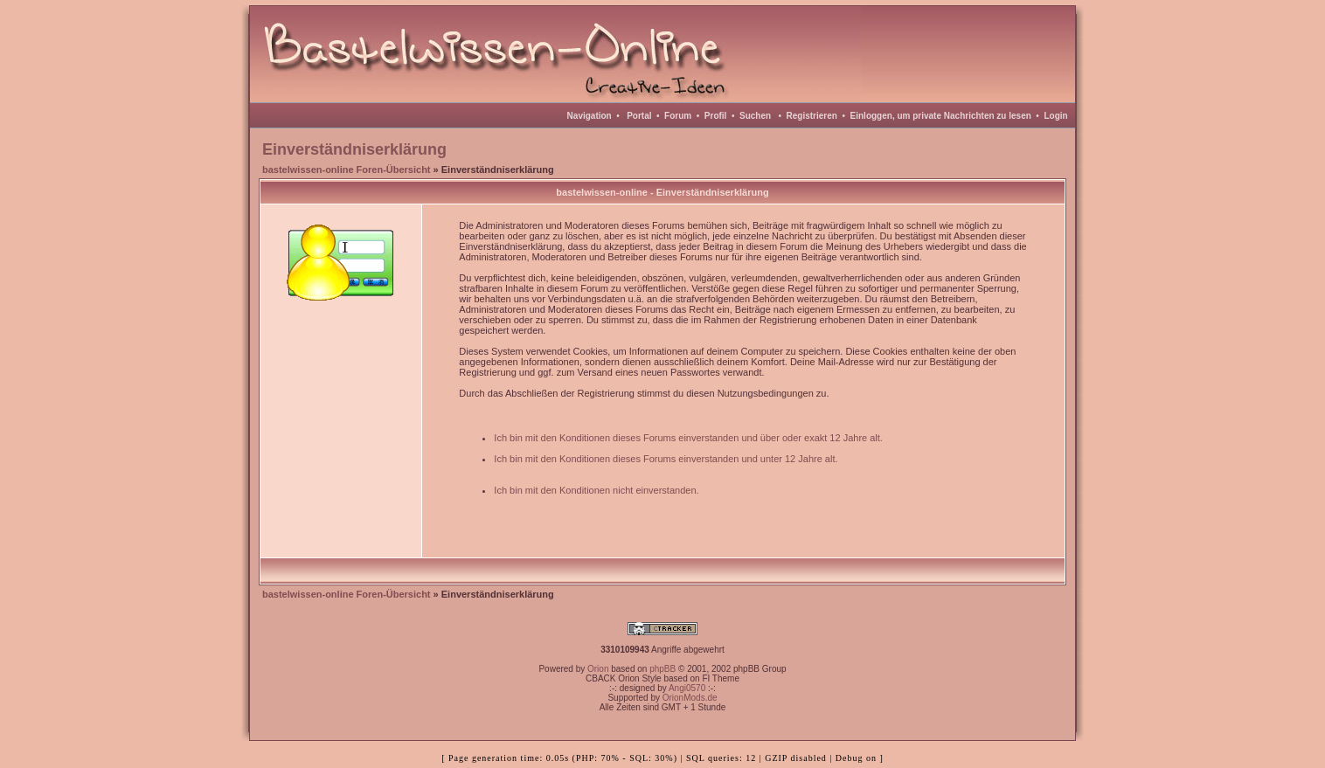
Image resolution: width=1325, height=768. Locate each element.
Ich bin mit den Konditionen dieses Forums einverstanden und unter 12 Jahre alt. (665, 458)
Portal (639, 116)
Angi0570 (687, 688)
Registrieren (812, 116)
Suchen (755, 116)
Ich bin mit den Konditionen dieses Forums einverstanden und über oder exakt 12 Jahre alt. (688, 437)
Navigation (589, 116)
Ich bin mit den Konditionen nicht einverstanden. (596, 490)
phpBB (662, 669)
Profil (715, 116)
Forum (677, 116)
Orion (597, 669)
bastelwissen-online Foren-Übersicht (346, 169)
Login (1055, 116)
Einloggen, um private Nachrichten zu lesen (940, 116)
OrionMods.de (690, 697)
